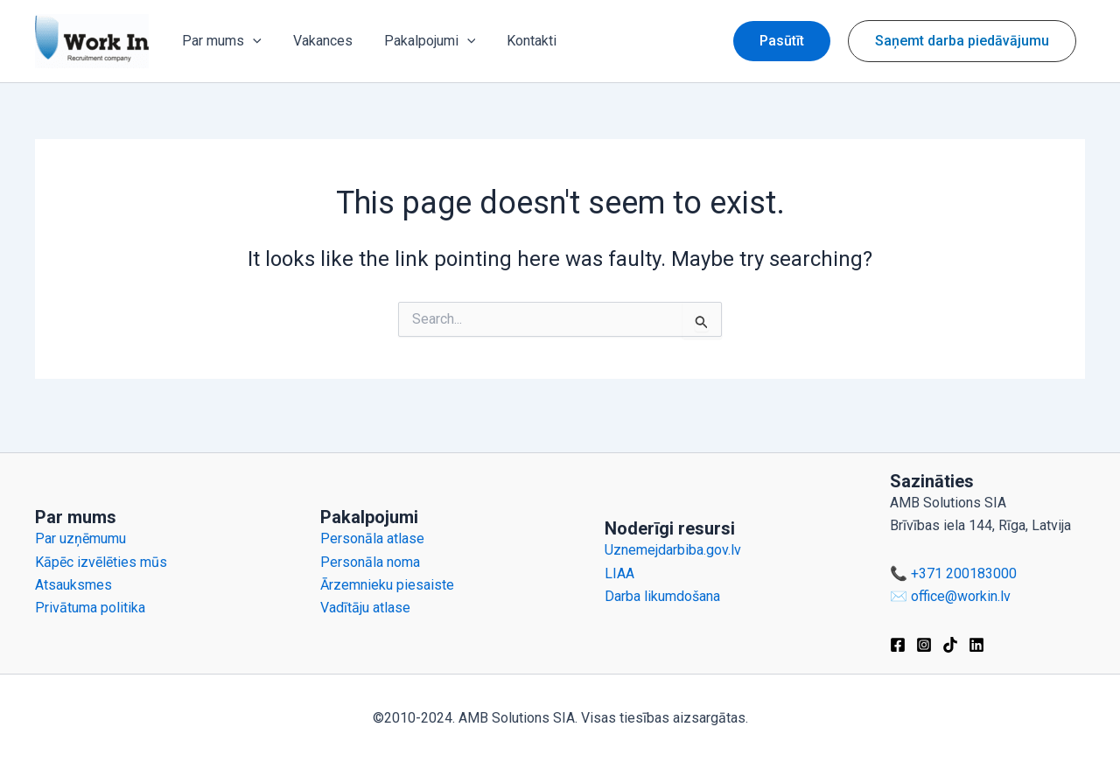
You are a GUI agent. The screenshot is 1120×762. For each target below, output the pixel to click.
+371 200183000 (964, 573)
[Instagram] (924, 645)
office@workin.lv (961, 596)
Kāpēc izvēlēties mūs (101, 562)
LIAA (619, 573)
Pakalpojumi (421, 41)
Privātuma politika (90, 607)
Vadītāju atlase (365, 607)
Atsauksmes (73, 585)
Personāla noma (370, 562)
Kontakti (519, 40)
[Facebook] (898, 645)
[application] (251, 41)
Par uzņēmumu (80, 538)
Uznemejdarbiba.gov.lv (673, 550)
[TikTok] (950, 645)
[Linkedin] (976, 645)
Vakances (317, 40)
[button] (781, 41)
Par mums (220, 41)
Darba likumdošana (662, 596)
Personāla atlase (372, 538)
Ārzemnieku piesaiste (387, 585)
